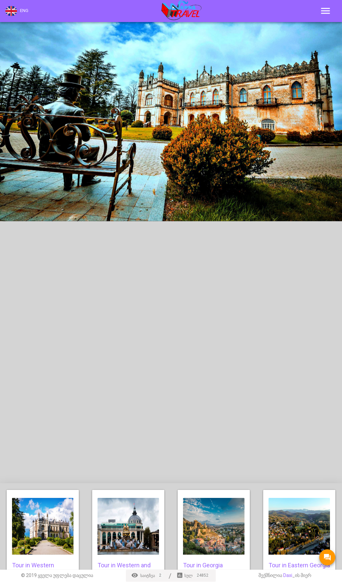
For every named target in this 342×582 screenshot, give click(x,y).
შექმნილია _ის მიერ (285, 575)
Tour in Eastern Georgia (299, 565)
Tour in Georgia (203, 565)
